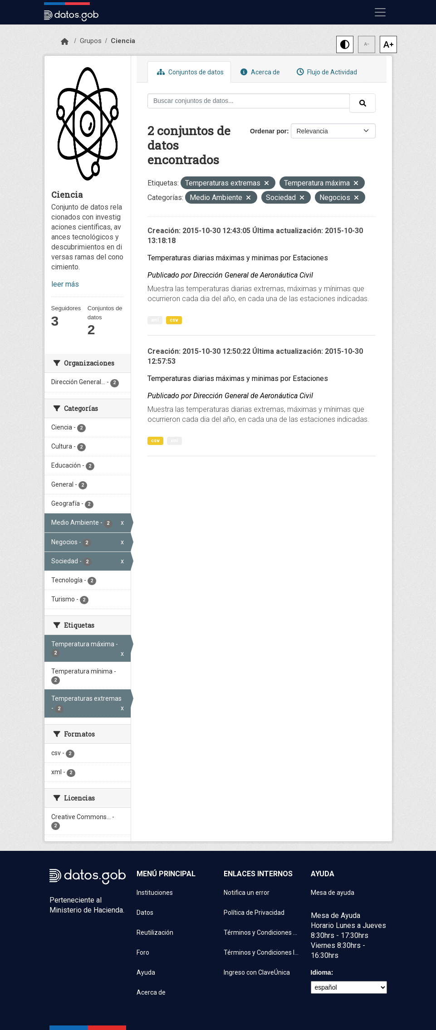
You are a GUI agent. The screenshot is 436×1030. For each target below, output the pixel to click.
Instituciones (155, 892)
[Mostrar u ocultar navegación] (380, 12)
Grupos (91, 41)
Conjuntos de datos (189, 72)
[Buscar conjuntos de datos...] (248, 100)
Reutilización (155, 932)
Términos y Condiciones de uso (262, 932)
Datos (145, 912)
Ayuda (146, 972)
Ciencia (123, 41)
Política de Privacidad (254, 912)
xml (155, 320)
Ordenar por (268, 131)
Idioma (321, 972)
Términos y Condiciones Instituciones (262, 952)
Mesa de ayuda (332, 892)
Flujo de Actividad (325, 72)
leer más (65, 284)
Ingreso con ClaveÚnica (257, 972)
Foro (143, 952)
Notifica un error (246, 892)
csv (174, 320)
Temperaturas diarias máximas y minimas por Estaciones (237, 258)
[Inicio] (65, 42)
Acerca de (259, 72)
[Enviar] (362, 102)
